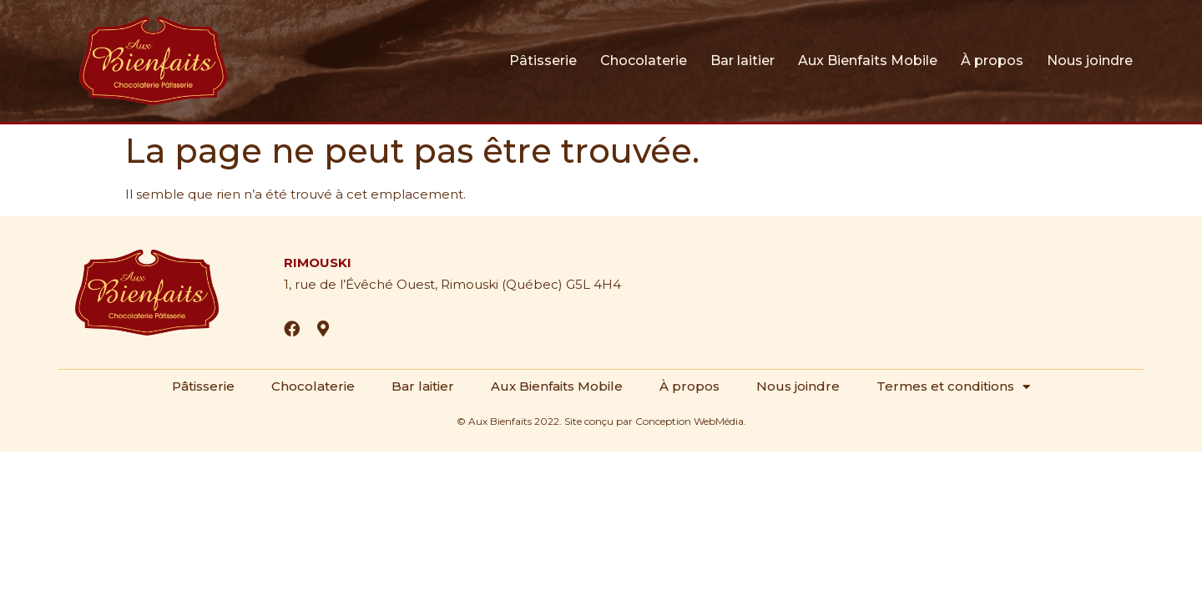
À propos (992, 60)
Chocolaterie (643, 60)
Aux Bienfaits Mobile (867, 60)
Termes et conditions (953, 386)
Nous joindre (1090, 60)
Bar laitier (742, 60)
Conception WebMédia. (690, 421)
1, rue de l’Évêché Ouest (359, 284)
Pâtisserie (543, 60)
